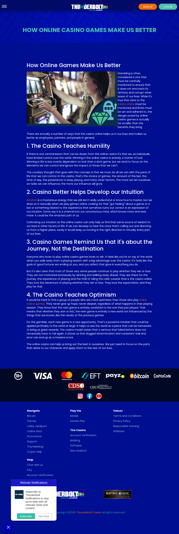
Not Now (44, 516)
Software (76, 445)
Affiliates (118, 431)
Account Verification (83, 435)
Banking (75, 440)
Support (32, 441)
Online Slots (34, 431)
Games (31, 421)
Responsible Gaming (126, 426)
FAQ (29, 470)
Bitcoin (31, 416)
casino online (126, 104)
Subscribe (26, 516)
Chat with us (35, 465)
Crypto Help (34, 452)
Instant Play (77, 421)
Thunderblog (35, 446)
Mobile (74, 416)
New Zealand (78, 450)
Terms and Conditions (127, 416)
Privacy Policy (121, 421)
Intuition (32, 200)
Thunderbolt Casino (89, 512)
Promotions (34, 436)
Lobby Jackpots (37, 426)
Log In (168, 7)
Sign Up (148, 7)
